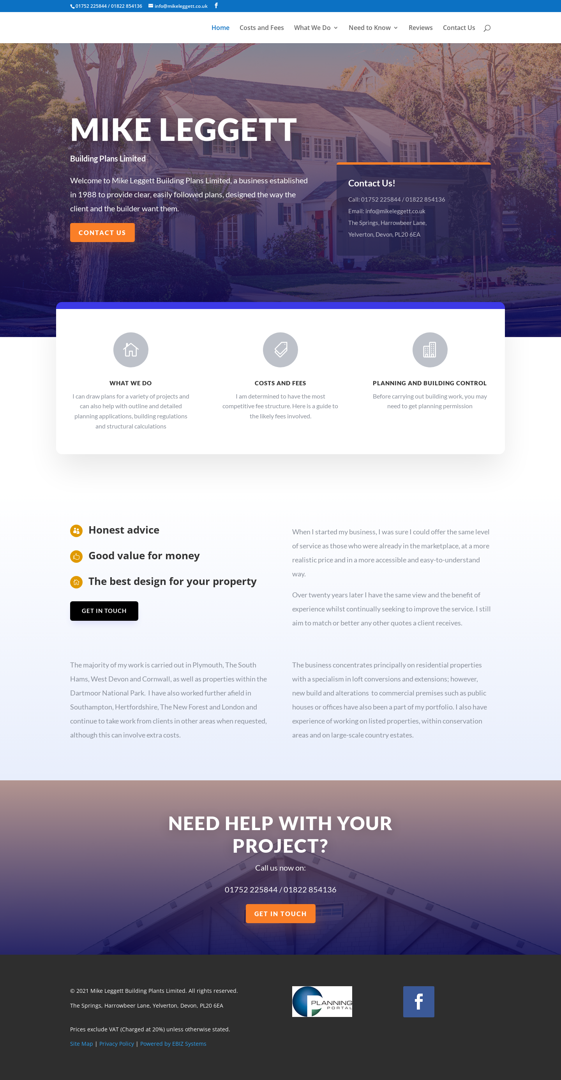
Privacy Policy (116, 1043)
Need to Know (370, 28)
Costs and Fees (262, 28)
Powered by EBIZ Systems (173, 1043)
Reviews (421, 28)
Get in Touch (104, 610)
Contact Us (459, 28)
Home (220, 28)
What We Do (312, 28)
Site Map (81, 1043)
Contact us (102, 232)
